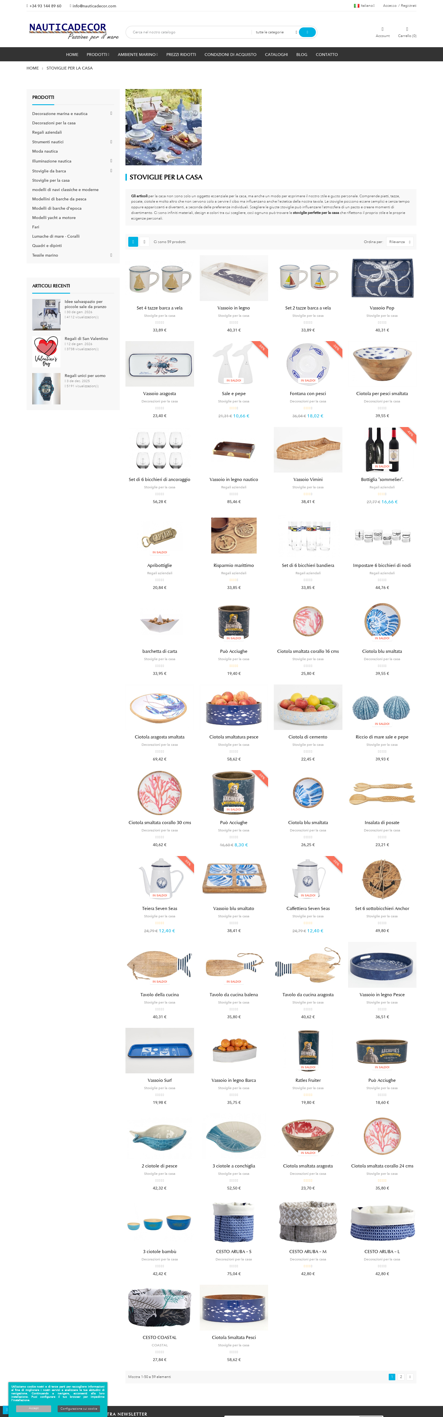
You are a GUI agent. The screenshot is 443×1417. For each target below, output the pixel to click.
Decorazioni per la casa (54, 122)
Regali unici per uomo (85, 375)
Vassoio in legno (234, 308)
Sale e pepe (234, 393)
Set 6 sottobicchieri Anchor (382, 908)
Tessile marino (45, 255)
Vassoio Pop (382, 308)
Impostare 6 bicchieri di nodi (382, 565)
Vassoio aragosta (159, 393)
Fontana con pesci (308, 393)
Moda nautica (45, 151)
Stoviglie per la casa (51, 180)
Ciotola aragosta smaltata (159, 737)
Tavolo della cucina (159, 995)
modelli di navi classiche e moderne (65, 189)
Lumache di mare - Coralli (56, 236)
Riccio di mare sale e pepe (382, 737)
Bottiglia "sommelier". (382, 479)
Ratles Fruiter (308, 1080)
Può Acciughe (233, 651)
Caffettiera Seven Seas (308, 908)
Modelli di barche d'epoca (57, 208)
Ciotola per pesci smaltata (382, 393)
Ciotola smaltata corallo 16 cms (308, 651)
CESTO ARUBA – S (233, 1251)
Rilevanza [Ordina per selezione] (401, 241)
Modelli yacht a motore (54, 217)
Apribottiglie (159, 565)
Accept (33, 1408)
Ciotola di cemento (307, 737)
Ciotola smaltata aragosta (308, 1166)
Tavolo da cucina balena (234, 995)
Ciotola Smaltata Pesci (234, 1337)
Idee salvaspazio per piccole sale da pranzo (86, 304)
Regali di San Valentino (86, 338)
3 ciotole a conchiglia (234, 1166)
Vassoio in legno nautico (234, 479)
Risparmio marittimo (234, 565)
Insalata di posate (382, 822)
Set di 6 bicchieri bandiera (308, 565)
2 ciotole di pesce (159, 1166)
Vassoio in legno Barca (234, 1080)
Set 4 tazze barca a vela (160, 308)
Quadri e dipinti (47, 245)
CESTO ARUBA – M (308, 1251)
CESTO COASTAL (160, 1337)
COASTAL (160, 1345)
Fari (35, 226)
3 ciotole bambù (159, 1251)
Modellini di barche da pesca (59, 198)
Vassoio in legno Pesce (382, 995)
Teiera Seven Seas (159, 908)
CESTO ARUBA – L (382, 1251)
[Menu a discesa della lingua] (364, 5)
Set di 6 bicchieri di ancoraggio (159, 479)
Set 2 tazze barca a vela (308, 308)
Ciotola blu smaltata (382, 651)
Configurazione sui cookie (78, 1409)
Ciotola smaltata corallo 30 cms (160, 822)
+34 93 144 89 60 (45, 5)
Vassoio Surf (159, 1080)
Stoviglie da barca (49, 171)
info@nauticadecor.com (94, 5)
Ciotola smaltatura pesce (234, 737)
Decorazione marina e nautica (60, 113)
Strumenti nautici (48, 141)
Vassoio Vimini (308, 479)
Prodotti (43, 97)
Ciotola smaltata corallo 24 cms (382, 1166)
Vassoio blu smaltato (233, 908)
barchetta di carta (159, 651)
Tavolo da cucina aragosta (308, 995)
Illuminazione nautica (51, 161)
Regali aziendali (47, 132)
